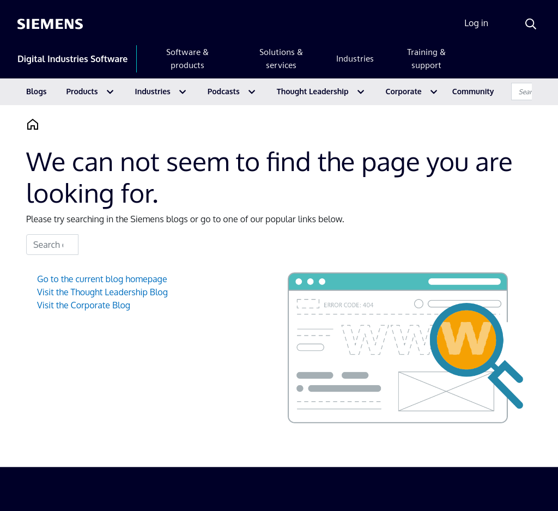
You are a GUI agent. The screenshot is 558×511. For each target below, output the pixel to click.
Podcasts (224, 91)
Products (82, 91)
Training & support (426, 58)
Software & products (187, 58)
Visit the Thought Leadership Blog (102, 292)
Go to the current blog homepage (102, 278)
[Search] (531, 24)
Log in (476, 22)
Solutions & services (281, 58)
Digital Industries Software (72, 58)
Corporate (404, 91)
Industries (355, 58)
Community (473, 91)
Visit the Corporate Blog (83, 305)
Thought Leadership (313, 91)
